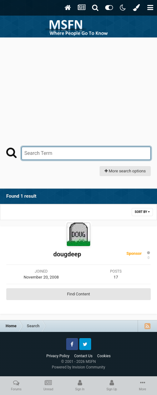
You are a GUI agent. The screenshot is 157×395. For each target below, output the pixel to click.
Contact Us (83, 356)
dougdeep (67, 254)
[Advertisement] (79, 84)
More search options (125, 171)
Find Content (78, 294)
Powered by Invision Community (78, 367)
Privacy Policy (58, 356)
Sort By (142, 212)
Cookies (103, 356)
